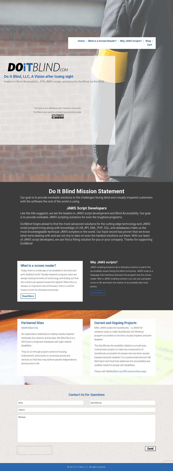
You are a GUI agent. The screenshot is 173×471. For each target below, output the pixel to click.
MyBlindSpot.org (29, 327)
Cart (149, 45)
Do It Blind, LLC (81, 466)
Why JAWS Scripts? (131, 41)
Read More (28, 296)
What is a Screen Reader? (102, 41)
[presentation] (34, 450)
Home (81, 41)
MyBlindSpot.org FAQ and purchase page (125, 371)
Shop (148, 41)
